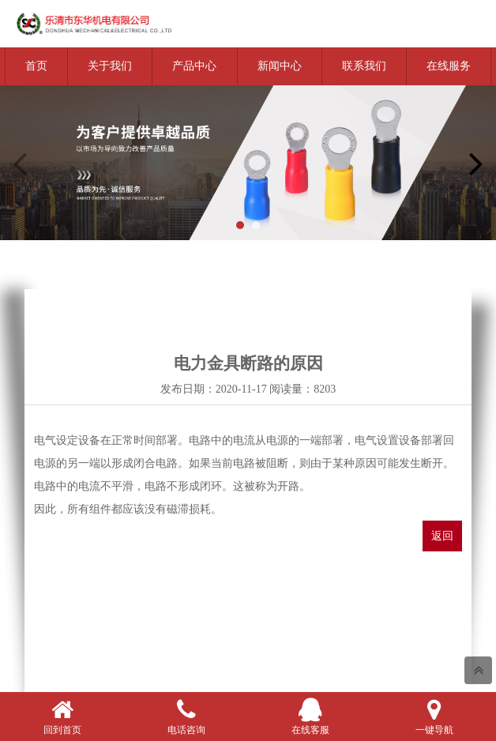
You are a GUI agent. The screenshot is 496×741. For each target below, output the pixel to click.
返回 (442, 536)
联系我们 (364, 66)
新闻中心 (279, 66)
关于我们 (110, 66)
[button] (240, 225)
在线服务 (448, 66)
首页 (36, 66)
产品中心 (194, 66)
